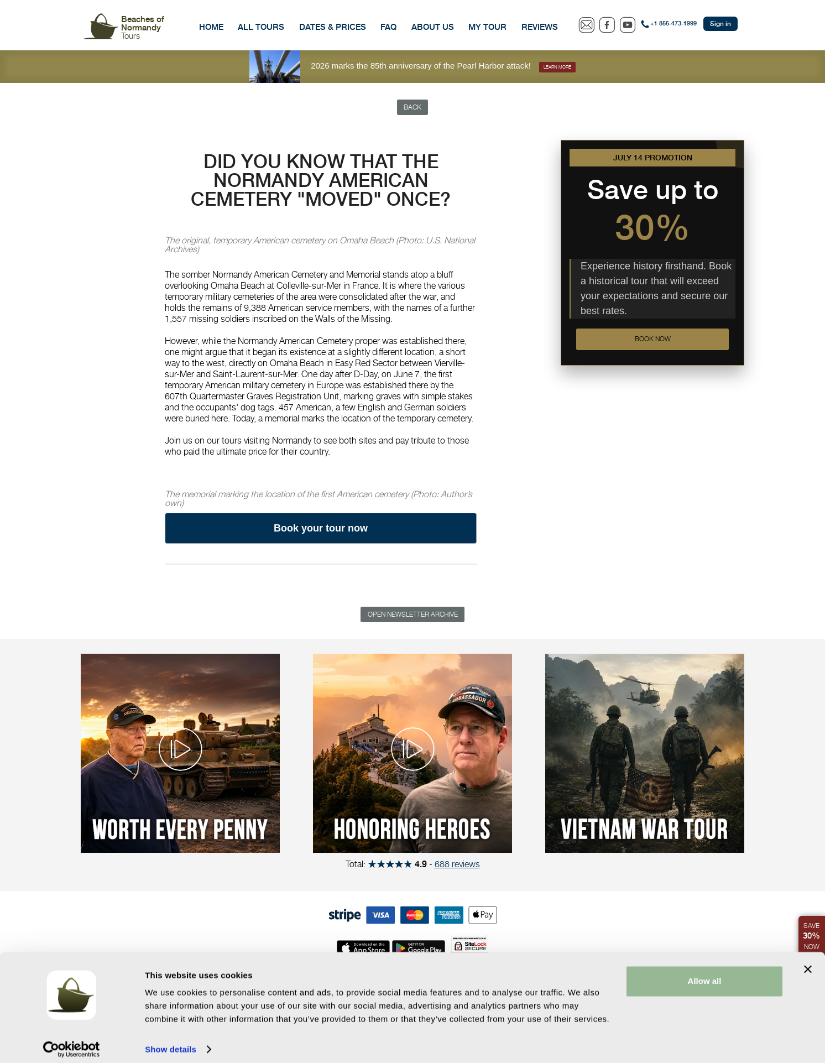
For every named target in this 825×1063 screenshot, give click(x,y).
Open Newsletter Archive (413, 616)
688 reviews (457, 867)
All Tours (261, 27)
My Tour (487, 27)
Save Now (810, 934)
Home (211, 27)
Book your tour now (321, 530)
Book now (652, 341)
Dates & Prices (332, 27)
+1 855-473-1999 (673, 23)
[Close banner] (808, 961)
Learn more (557, 67)
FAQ (388, 27)
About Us (432, 27)
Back (413, 107)
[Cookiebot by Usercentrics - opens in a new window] (71, 1041)
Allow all (705, 973)
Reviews (539, 27)
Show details (170, 1041)
